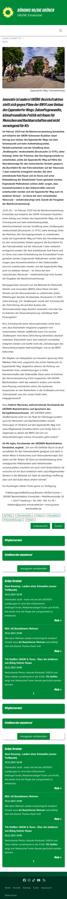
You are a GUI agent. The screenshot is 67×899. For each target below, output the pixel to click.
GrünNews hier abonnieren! (18, 554)
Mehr (57, 620)
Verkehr (30, 519)
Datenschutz (11, 895)
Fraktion (40, 515)
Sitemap (27, 887)
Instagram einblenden (33, 568)
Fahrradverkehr (24, 515)
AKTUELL (8, 515)
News (5, 41)
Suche (36, 887)
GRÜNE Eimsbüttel (12, 38)
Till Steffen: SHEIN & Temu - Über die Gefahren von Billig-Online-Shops (31, 661)
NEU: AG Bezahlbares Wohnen (21, 628)
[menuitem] (7, 887)
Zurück (58, 525)
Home (7, 887)
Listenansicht (40, 525)
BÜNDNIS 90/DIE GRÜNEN (35, 10)
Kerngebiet (53, 515)
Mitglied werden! (13, 540)
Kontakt (16, 887)
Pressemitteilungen (13, 519)
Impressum (46, 887)
